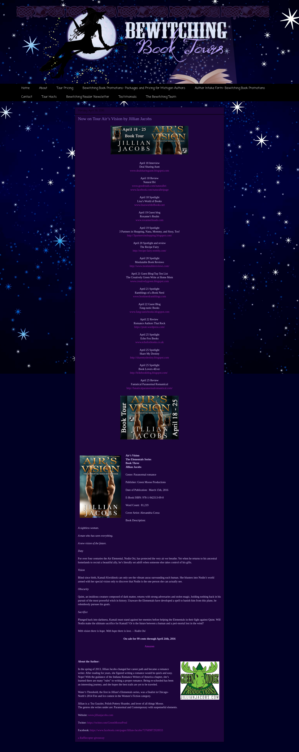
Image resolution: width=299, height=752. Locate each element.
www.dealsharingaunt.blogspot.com (149, 170)
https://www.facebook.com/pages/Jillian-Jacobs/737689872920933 (126, 730)
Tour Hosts (49, 97)
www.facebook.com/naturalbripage (149, 189)
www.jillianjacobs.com (100, 715)
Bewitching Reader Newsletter (87, 97)
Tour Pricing (65, 88)
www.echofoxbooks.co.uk (149, 342)
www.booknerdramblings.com (149, 296)
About (43, 88)
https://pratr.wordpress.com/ (149, 327)
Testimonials (128, 97)
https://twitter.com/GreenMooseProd (107, 722)
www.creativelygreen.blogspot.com (149, 281)
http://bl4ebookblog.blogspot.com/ (149, 372)
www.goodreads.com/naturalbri (149, 185)
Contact (26, 97)
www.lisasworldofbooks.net (149, 204)
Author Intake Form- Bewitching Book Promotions (230, 88)
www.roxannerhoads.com (149, 220)
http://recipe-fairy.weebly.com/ (149, 250)
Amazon (149, 646)
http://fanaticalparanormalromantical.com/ (150, 388)
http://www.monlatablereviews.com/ (149, 266)
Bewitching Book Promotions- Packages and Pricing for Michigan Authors (134, 88)
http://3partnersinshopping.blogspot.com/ (149, 235)
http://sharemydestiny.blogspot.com (149, 357)
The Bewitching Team (161, 97)
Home (25, 88)
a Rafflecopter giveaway (91, 737)
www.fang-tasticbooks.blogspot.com (150, 311)
